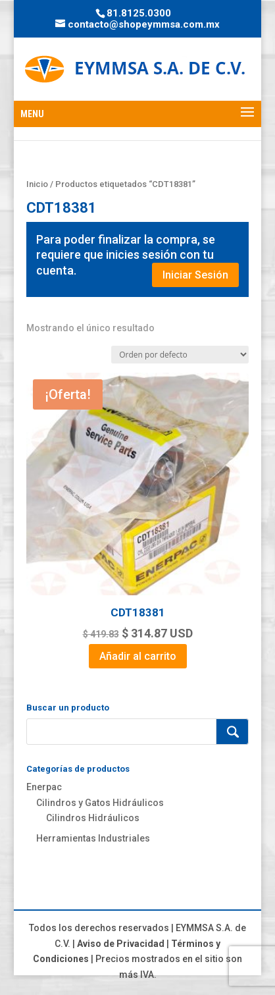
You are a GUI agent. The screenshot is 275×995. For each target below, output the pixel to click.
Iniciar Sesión (195, 275)
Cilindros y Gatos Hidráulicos (100, 802)
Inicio (37, 184)
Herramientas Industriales (93, 838)
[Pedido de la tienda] (180, 354)
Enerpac (44, 787)
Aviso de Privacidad (120, 943)
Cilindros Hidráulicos (92, 818)
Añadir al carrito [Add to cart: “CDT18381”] (137, 656)
